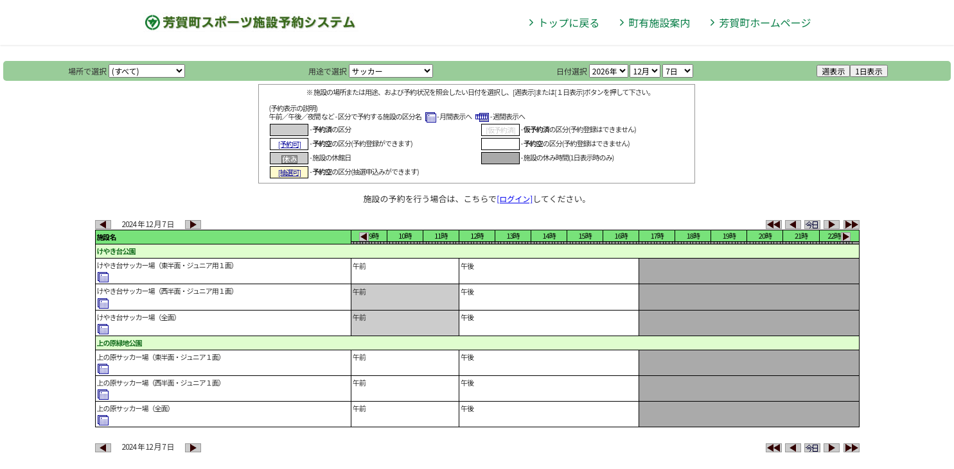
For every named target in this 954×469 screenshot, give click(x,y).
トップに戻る (568, 22)
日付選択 (571, 70)
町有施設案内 (659, 22)
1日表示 (869, 70)
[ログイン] (515, 198)
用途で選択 (327, 70)
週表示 (833, 70)
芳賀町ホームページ (765, 22)
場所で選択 (87, 70)
